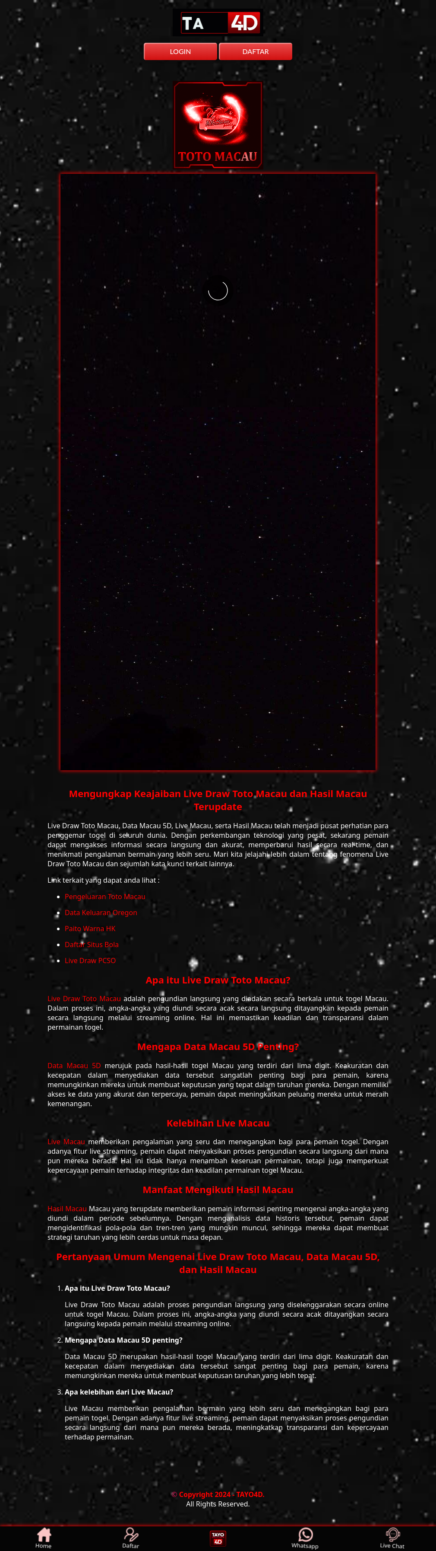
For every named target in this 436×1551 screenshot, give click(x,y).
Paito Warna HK (90, 928)
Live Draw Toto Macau (85, 998)
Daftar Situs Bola (92, 944)
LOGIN (180, 51)
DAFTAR (255, 51)
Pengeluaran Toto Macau (105, 896)
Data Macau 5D (76, 1065)
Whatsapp (305, 1539)
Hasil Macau (68, 1208)
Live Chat (392, 1539)
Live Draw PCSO (90, 960)
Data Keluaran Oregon (101, 912)
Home (43, 1539)
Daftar (130, 1539)
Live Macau (67, 1141)
